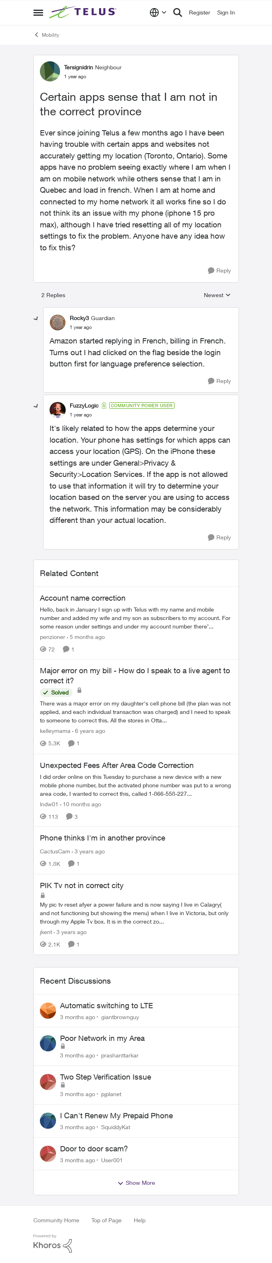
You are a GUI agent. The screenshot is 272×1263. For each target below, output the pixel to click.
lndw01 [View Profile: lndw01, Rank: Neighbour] (49, 803)
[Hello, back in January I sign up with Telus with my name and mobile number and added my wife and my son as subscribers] (136, 617)
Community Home (56, 1220)
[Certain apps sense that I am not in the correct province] (81, 327)
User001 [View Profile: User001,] (112, 1159)
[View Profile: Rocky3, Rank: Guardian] (58, 322)
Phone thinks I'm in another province (102, 837)
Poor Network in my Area (102, 1038)
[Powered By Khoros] (136, 1243)
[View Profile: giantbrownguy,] (48, 1011)
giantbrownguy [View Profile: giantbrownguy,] (120, 1016)
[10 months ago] (80, 803)
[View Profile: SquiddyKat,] (48, 1121)
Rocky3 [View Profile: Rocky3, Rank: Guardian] (79, 317)
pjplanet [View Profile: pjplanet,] (111, 1093)
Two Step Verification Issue (105, 1076)
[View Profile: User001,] (48, 1154)
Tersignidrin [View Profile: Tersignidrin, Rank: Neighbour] (78, 67)
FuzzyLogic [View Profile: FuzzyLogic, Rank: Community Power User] (84, 405)
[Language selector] (158, 12)
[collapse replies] (36, 319)
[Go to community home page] (83, 12)
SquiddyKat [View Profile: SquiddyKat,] (115, 1127)
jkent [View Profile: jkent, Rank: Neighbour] (46, 931)
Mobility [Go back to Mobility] (46, 34)
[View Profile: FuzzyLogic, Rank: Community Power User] (58, 410)
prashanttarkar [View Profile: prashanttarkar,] (120, 1055)
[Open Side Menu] (38, 12)
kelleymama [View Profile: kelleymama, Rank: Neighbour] (55, 731)
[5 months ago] (86, 636)
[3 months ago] (77, 1016)
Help (139, 1220)
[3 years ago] (88, 851)
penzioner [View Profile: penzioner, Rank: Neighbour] (52, 636)
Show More (136, 1182)
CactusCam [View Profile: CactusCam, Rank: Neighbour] (55, 851)
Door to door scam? (94, 1148)
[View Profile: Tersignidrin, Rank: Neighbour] (50, 71)
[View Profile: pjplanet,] (48, 1082)
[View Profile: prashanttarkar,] (48, 1043)
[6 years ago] (88, 731)
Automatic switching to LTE (106, 1005)
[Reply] (219, 270)
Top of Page (106, 1220)
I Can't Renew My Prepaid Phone (116, 1115)
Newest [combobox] (217, 295)
